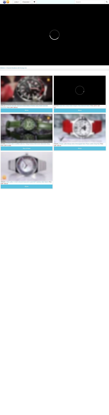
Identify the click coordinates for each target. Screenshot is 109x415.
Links (16, 2)
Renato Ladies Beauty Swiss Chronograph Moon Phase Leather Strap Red (79, 143)
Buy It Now (26, 148)
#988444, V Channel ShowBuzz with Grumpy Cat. (14, 68)
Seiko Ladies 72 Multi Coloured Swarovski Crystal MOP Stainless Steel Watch (27, 182)
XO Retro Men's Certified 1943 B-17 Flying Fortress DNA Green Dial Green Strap (28, 143)
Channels (26, 2)
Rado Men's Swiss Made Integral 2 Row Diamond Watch (74, 105)
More (26, 110)
